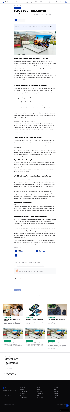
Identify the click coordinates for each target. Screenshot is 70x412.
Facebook (23, 265)
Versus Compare (40, 397)
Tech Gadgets (19, 5)
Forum (55, 389)
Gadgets (22, 1)
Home (15, 5)
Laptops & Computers (24, 391)
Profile (55, 397)
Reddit (33, 265)
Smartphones (12, 1)
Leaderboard (56, 391)
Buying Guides (39, 391)
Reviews (41, 1)
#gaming (38, 262)
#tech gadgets (24, 262)
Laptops (17, 1)
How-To (50, 2)
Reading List (56, 393)
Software (37, 1)
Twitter (18, 265)
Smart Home (27, 2)
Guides (46, 1)
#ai (19, 262)
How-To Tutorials (40, 393)
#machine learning (32, 262)
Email (37, 265)
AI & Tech (32, 2)
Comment (17, 290)
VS (65, 1)
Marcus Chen (21, 269)
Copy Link (41, 265)
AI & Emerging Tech (23, 397)
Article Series (56, 395)
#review (16, 262)
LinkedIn (28, 265)
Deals (54, 1)
